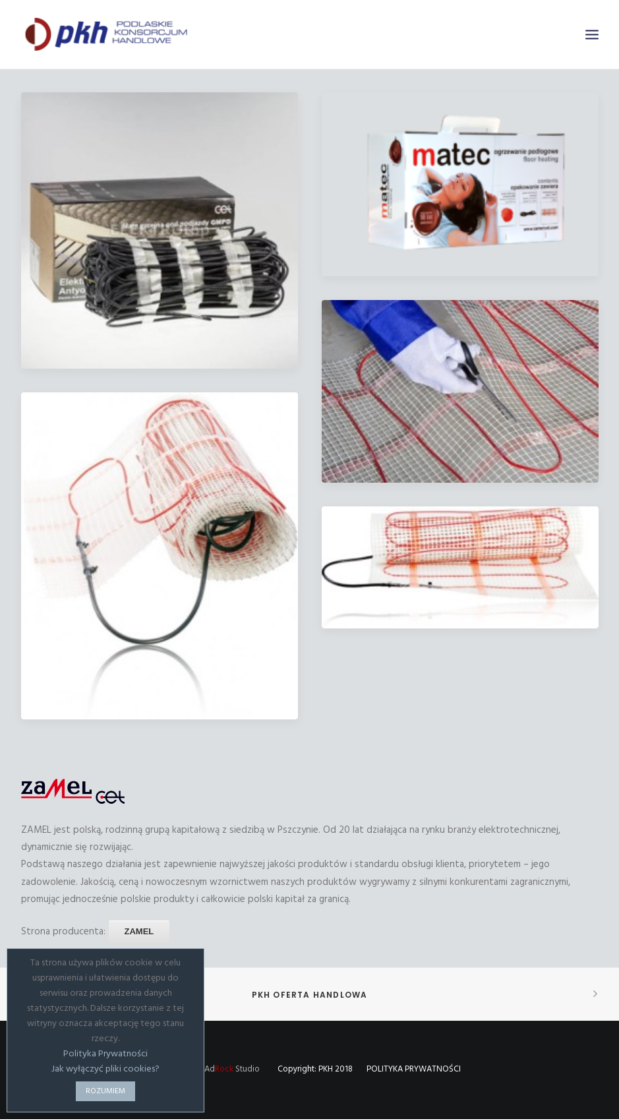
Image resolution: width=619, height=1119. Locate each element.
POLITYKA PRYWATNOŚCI (414, 1069)
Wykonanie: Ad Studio (209, 1069)
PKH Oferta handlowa (310, 994)
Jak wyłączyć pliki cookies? (105, 1069)
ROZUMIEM (105, 1091)
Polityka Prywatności (105, 1054)
